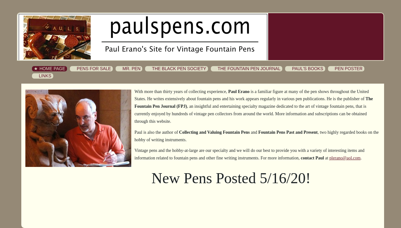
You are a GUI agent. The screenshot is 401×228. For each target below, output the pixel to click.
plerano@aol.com (345, 158)
